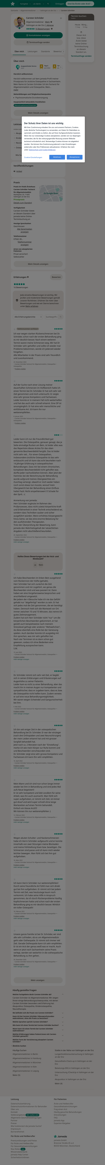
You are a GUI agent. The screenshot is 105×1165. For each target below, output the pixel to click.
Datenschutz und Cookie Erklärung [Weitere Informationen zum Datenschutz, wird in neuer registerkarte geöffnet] (42, 150)
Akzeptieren (75, 157)
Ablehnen (57, 157)
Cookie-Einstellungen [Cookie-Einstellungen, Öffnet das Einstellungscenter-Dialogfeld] (33, 157)
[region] (53, 139)
